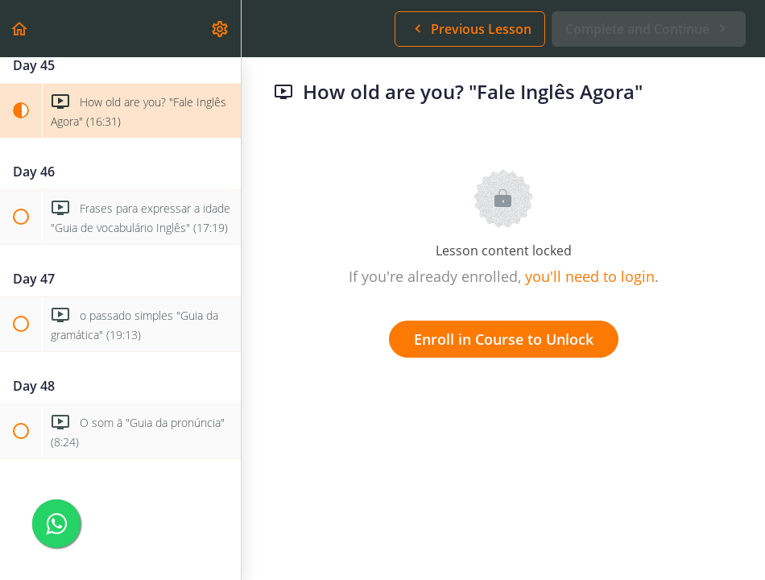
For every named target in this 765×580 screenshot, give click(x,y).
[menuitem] (221, 28)
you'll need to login (590, 276)
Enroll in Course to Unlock (503, 339)
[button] (20, 28)
